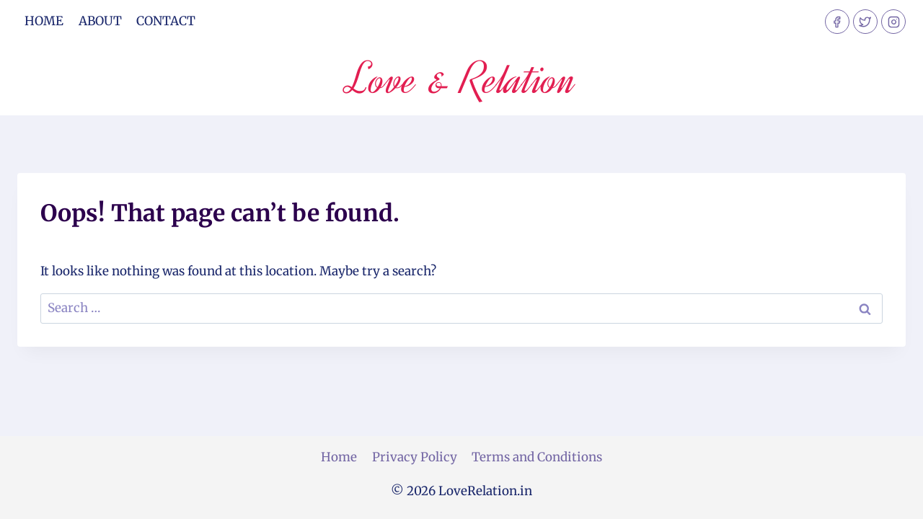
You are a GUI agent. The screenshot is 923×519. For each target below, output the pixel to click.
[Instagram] (893, 21)
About (100, 21)
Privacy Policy (414, 457)
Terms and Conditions (537, 457)
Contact (165, 21)
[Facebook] (837, 21)
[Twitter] (865, 21)
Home (44, 21)
